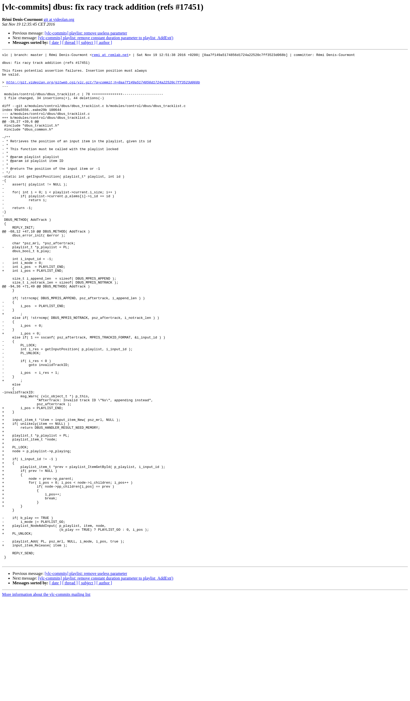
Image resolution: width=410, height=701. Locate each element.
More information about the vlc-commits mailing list (46, 696)
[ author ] (104, 42)
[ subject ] (87, 42)
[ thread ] (70, 42)
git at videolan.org (59, 19)
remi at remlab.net (110, 55)
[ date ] (55, 42)
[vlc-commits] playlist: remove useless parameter (86, 33)
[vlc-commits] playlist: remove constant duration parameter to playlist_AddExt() (105, 38)
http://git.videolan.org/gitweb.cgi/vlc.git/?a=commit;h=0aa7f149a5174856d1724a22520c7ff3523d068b (103, 88)
